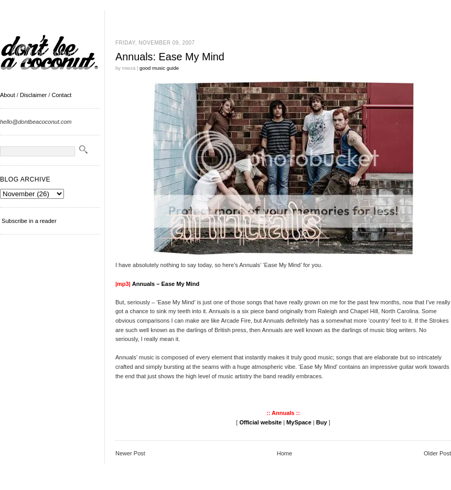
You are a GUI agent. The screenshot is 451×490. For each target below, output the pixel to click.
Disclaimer (33, 95)
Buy (321, 422)
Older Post (437, 453)
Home (284, 453)
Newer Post (130, 453)
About (7, 95)
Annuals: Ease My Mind (169, 56)
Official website (260, 422)
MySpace (299, 422)
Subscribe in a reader (29, 221)
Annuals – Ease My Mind (165, 284)
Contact (61, 95)
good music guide (159, 68)
